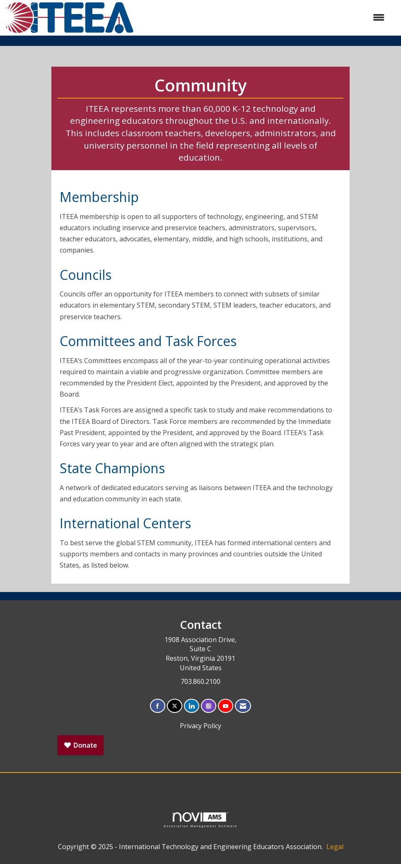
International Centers (125, 523)
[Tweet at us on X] (174, 706)
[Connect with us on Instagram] (208, 706)
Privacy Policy (200, 725)
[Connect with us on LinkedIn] (191, 706)
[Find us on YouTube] (225, 706)
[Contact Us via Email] (243, 706)
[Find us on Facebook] (157, 706)
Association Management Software (200, 820)
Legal (334, 846)
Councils (85, 275)
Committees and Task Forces (148, 341)
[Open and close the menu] (263, 17)
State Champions (112, 468)
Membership (99, 197)
